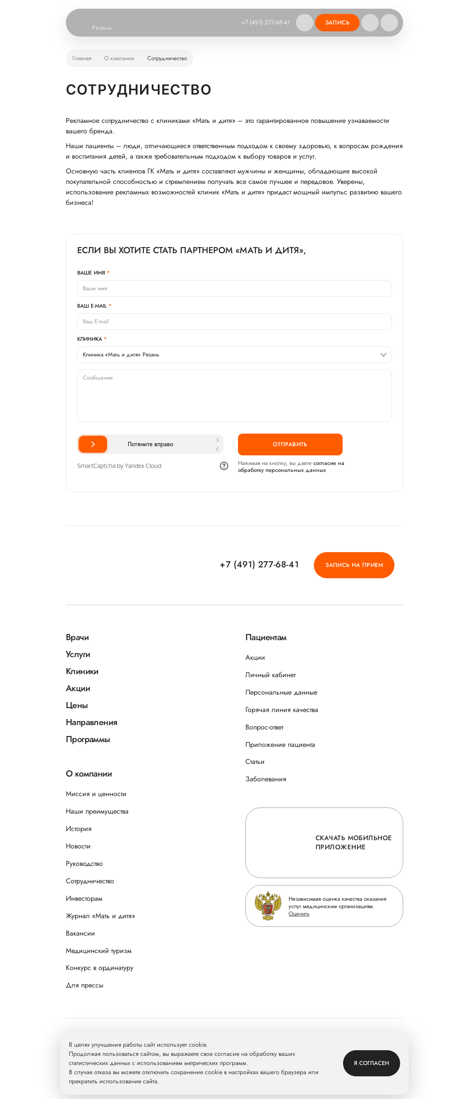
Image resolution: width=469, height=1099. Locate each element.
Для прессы (84, 985)
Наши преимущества (97, 811)
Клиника (89, 339)
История (79, 829)
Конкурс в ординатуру (99, 968)
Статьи (255, 761)
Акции (255, 657)
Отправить (290, 444)
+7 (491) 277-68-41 (265, 22)
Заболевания (265, 779)
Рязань (107, 28)
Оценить (299, 913)
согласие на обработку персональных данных (291, 466)
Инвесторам (84, 898)
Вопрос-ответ (264, 727)
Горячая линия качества (281, 710)
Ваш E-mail (92, 306)
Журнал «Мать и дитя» (100, 916)
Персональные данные (281, 692)
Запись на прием (354, 565)
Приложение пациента (280, 744)
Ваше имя (91, 273)
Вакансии (80, 933)
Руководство (84, 863)
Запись (337, 22)
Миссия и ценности (96, 794)
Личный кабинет (270, 675)
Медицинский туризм (99, 951)
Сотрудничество (90, 881)
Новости (78, 846)
